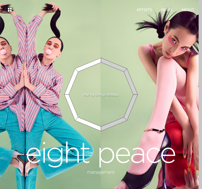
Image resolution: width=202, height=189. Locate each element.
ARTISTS (144, 10)
